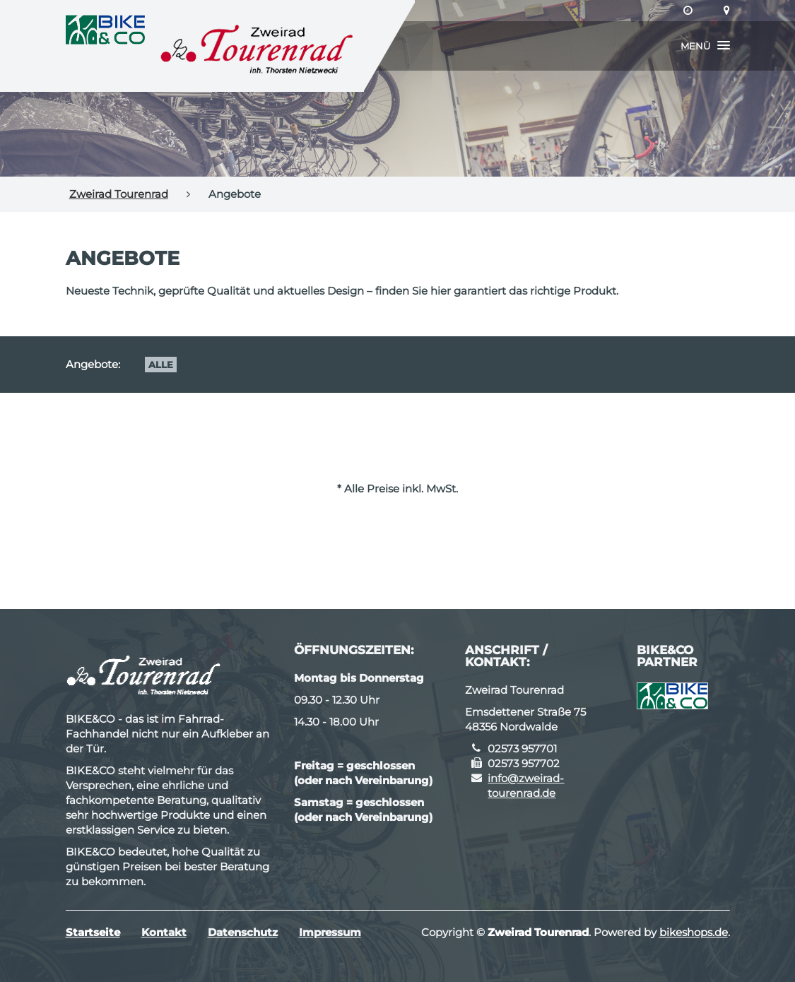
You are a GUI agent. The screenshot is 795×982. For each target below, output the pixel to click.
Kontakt (164, 932)
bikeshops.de (693, 932)
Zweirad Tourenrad (118, 194)
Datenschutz (243, 932)
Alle (160, 364)
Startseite (93, 932)
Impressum (330, 932)
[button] (705, 46)
